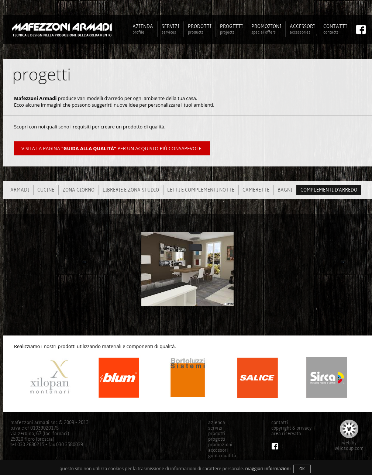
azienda (216, 422)
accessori (218, 450)
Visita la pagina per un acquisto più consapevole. (112, 148)
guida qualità (222, 455)
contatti (279, 422)
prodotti (216, 433)
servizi (215, 428)
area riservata (286, 433)
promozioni (220, 444)
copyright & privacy (291, 428)
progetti (216, 439)
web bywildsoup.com (349, 445)
